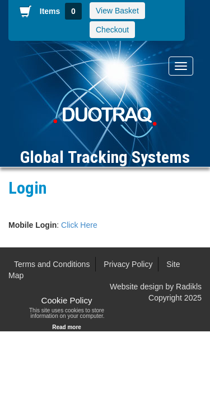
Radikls (189, 286)
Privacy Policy (128, 264)
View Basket (117, 10)
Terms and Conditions (52, 264)
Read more (66, 327)
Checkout (112, 29)
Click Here (79, 225)
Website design (136, 286)
